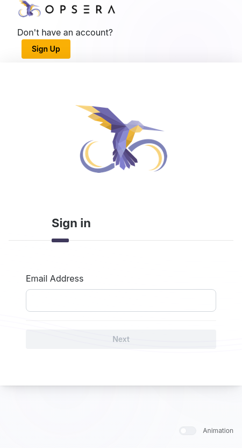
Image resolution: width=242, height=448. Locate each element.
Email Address (54, 278)
